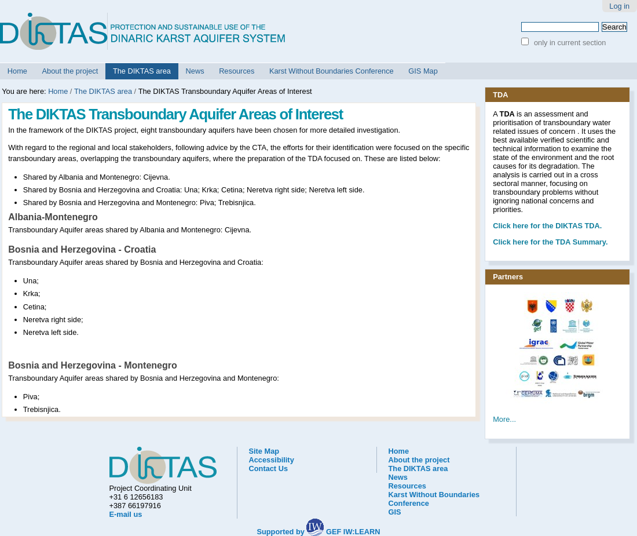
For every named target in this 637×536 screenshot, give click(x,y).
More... (504, 419)
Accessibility (271, 459)
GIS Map (423, 71)
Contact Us (268, 468)
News (195, 71)
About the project (70, 71)
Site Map (264, 451)
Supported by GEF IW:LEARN (318, 531)
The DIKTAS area (142, 71)
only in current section (569, 42)
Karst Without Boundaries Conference (331, 71)
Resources (236, 71)
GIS (395, 512)
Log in (619, 6)
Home (17, 71)
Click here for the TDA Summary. (550, 242)
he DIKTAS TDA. (547, 225)
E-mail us (125, 514)
